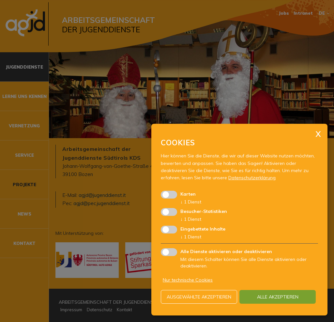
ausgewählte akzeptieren (199, 297)
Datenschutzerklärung (252, 178)
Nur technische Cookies (188, 280)
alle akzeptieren (277, 297)
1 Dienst (190, 202)
